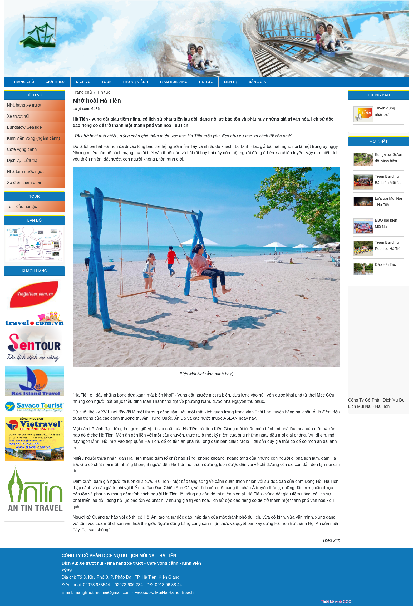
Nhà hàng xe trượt (24, 105)
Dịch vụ (83, 81)
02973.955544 (96, 585)
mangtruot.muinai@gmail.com (103, 592)
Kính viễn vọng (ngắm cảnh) (33, 138)
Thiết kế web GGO (336, 601)
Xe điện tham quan (24, 182)
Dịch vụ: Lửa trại (22, 160)
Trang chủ (24, 81)
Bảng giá (257, 81)
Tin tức (206, 81)
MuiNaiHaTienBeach (174, 592)
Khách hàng (34, 271)
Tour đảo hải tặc (22, 206)
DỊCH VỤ (34, 95)
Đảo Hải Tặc (385, 264)
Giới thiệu (55, 81)
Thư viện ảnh (135, 81)
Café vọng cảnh (22, 149)
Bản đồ (34, 220)
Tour (106, 81)
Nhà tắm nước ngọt (25, 171)
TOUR (34, 196)
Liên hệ (231, 81)
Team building (174, 81)
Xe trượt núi (18, 116)
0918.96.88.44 (168, 585)
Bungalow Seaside (24, 127)
